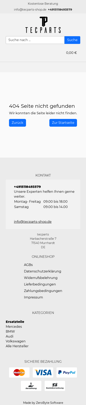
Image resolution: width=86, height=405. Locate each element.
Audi (9, 336)
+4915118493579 (60, 9)
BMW (10, 331)
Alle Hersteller (17, 346)
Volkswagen (16, 341)
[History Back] (17, 123)
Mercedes (14, 327)
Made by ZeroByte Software (43, 403)
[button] (81, 67)
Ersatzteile (15, 322)
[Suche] (72, 40)
